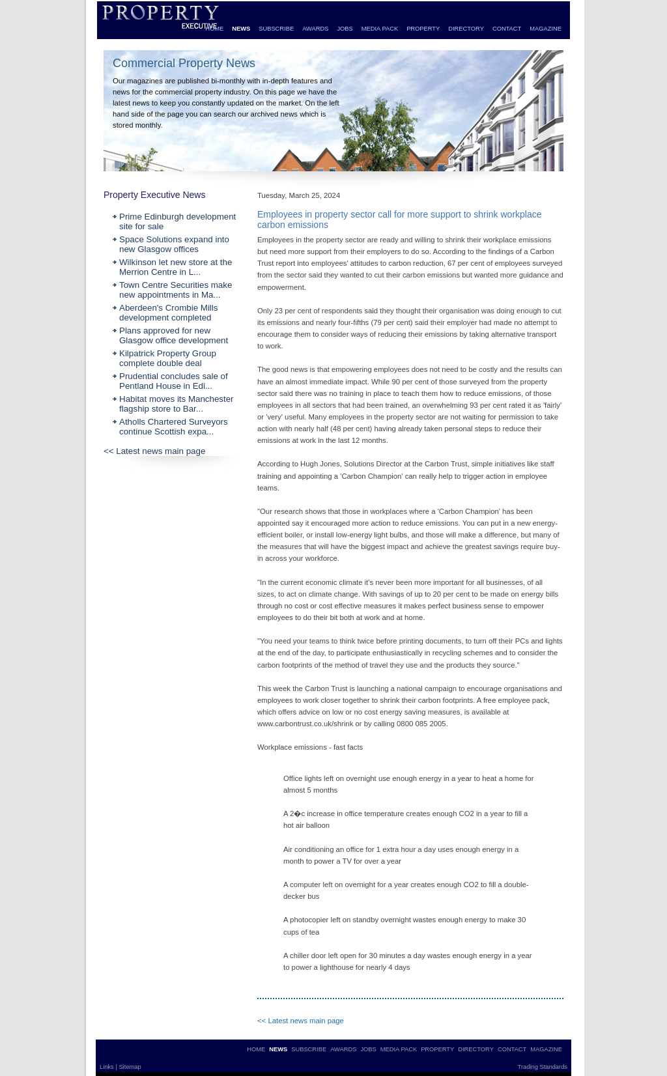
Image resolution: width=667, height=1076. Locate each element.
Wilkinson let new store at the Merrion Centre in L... (175, 267)
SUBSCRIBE (276, 28)
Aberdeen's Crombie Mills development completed (168, 312)
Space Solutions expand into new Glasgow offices (174, 244)
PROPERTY (423, 28)
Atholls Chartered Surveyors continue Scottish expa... (173, 426)
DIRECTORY (466, 28)
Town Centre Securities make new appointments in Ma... (175, 290)
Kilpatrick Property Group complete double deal (167, 358)
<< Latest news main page (154, 451)
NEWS (241, 28)
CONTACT (506, 28)
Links (107, 1067)
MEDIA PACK (380, 28)
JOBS (344, 28)
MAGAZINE (545, 28)
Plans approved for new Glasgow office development (173, 335)
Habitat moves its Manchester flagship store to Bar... (176, 404)
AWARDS (315, 28)
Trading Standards (542, 1067)
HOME (214, 28)
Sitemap (130, 1067)
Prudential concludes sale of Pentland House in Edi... (173, 381)
